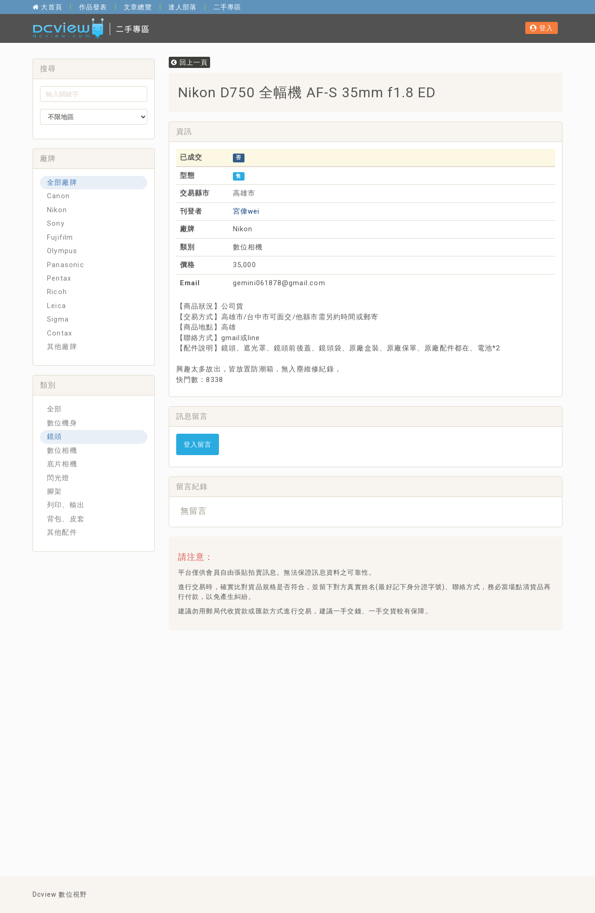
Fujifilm (60, 237)
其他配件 (62, 532)
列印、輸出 (66, 505)
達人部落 (182, 7)
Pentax (59, 278)
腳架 (54, 491)
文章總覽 (138, 7)
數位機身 (62, 423)
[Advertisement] (345, 660)
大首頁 (47, 7)
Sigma (58, 319)
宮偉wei (246, 211)
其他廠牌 (62, 346)
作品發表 (93, 7)
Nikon (57, 210)
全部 (54, 409)
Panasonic (65, 265)
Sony (56, 223)
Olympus (62, 251)
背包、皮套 (66, 519)
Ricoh (57, 292)
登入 (541, 28)
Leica (56, 306)
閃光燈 (58, 478)
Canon (58, 196)
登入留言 (198, 444)
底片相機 (62, 464)
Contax (59, 333)
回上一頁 (189, 62)
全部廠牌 (62, 182)
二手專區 (227, 7)
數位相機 (62, 450)
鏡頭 (54, 436)
